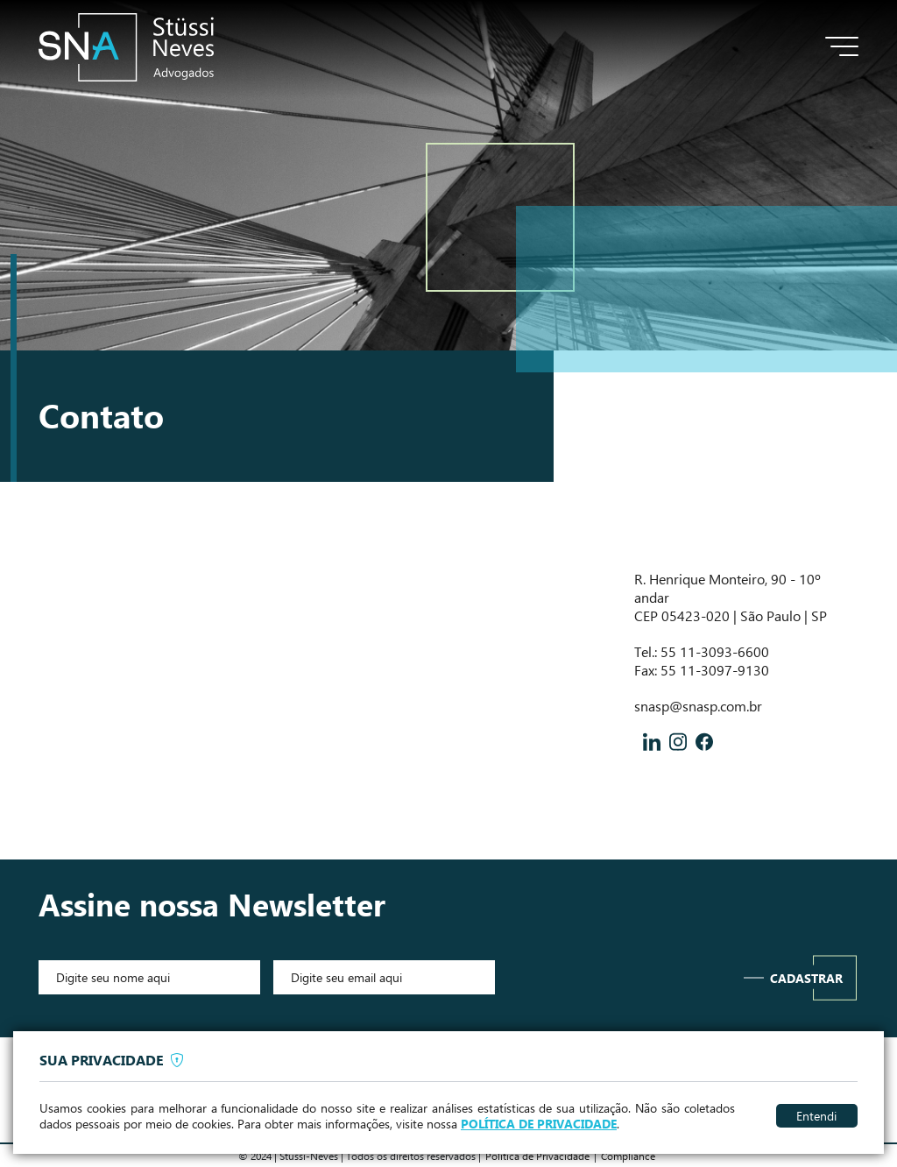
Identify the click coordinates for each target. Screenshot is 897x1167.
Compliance (628, 1156)
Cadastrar (806, 978)
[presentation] (619, 977)
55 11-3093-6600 (714, 651)
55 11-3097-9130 (714, 670)
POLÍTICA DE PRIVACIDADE (539, 1124)
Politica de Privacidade (537, 1156)
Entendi (816, 1115)
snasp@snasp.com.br (698, 706)
